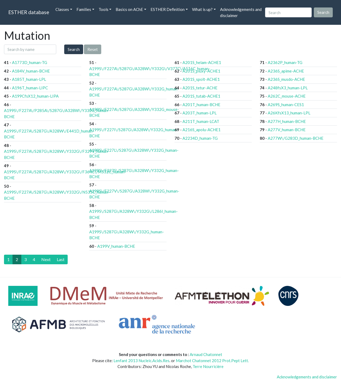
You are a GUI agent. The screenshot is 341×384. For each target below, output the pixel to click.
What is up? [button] (202, 9)
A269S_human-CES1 (286, 104)
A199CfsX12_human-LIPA (35, 96)
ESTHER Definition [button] (168, 9)
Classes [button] (62, 9)
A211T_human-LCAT (200, 121)
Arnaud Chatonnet (206, 354)
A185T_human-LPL (29, 79)
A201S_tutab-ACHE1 (201, 96)
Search (74, 49)
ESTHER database (28, 12)
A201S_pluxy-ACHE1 (201, 71)
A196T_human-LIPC (30, 87)
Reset (92, 49)
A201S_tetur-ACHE (199, 87)
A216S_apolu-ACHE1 (201, 129)
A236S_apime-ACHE (286, 71)
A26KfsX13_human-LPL (289, 112)
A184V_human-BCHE (31, 71)
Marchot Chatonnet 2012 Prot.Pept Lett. (212, 360)
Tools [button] (103, 9)
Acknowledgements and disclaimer (241, 12)
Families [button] (83, 9)
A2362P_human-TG (285, 62)
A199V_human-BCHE (116, 246)
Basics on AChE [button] (129, 9)
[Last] (61, 259)
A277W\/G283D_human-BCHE (295, 138)
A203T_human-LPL (199, 112)
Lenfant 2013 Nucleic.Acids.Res (141, 360)
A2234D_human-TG (200, 138)
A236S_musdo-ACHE (286, 79)
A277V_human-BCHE (287, 129)
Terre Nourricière (208, 366)
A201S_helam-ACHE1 (201, 62)
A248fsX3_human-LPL (288, 87)
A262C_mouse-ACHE (287, 96)
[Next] (46, 259)
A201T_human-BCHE (201, 104)
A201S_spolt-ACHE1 (201, 79)
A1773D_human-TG (29, 62)
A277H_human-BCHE (287, 121)
